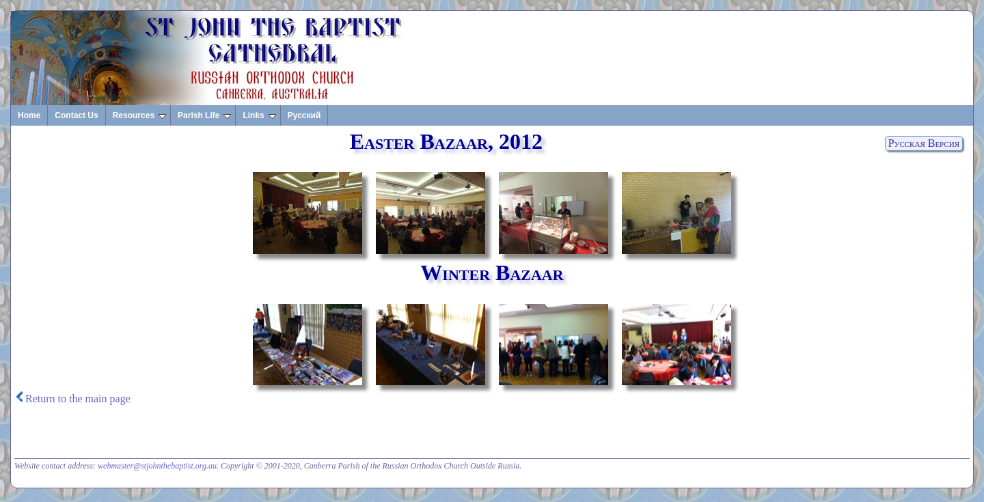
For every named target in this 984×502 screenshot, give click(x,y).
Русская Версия (923, 143)
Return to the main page (78, 398)
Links (259, 115)
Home (29, 115)
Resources (139, 115)
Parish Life (204, 115)
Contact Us (76, 115)
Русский (304, 115)
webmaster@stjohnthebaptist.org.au (157, 466)
